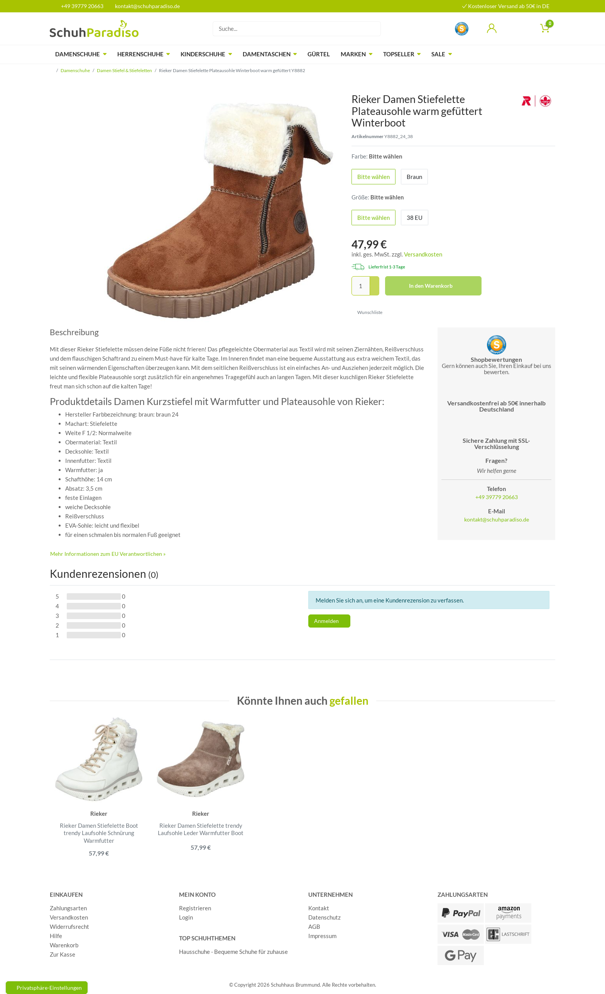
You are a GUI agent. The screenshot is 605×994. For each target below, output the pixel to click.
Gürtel (319, 54)
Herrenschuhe (140, 54)
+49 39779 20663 (79, 6)
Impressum (322, 936)
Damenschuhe (77, 54)
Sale (438, 54)
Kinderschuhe (203, 54)
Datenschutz (324, 917)
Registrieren (195, 908)
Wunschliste (367, 312)
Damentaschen (267, 54)
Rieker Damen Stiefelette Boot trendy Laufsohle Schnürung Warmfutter (99, 833)
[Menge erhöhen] (374, 281)
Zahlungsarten (68, 908)
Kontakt (318, 908)
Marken (353, 54)
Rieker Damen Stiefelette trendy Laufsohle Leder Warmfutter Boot (200, 829)
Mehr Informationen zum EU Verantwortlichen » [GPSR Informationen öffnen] (108, 553)
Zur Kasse (62, 954)
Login (186, 917)
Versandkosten (423, 254)
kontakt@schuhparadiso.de (144, 6)
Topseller (398, 54)
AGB (314, 926)
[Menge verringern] (374, 291)
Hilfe (56, 936)
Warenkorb (64, 945)
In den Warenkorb (442, 285)
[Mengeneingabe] (361, 285)
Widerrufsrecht (69, 926)
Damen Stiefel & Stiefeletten (124, 70)
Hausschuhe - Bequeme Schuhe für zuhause (233, 951)
